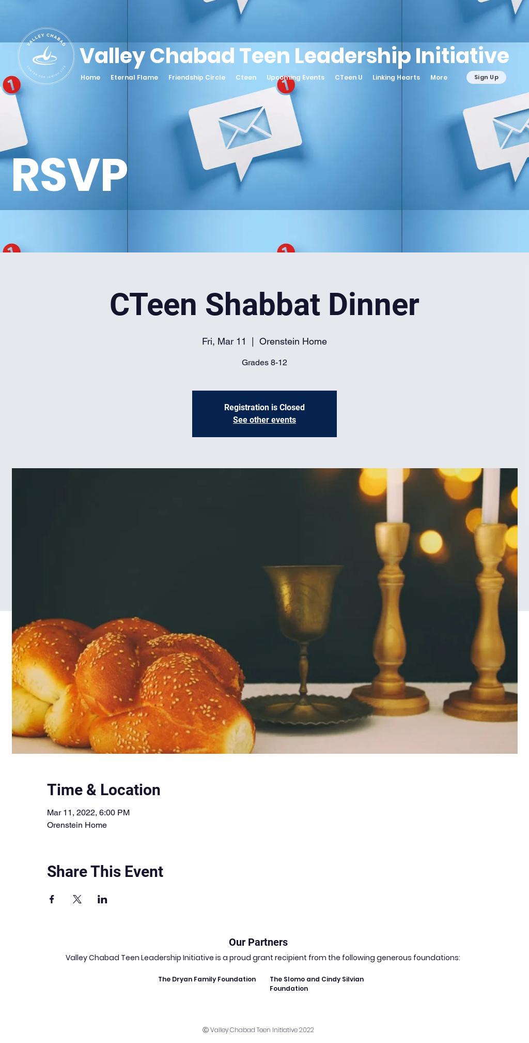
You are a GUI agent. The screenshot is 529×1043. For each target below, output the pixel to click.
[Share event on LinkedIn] (102, 899)
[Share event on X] (77, 899)
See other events (264, 420)
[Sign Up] (486, 77)
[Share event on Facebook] (52, 899)
